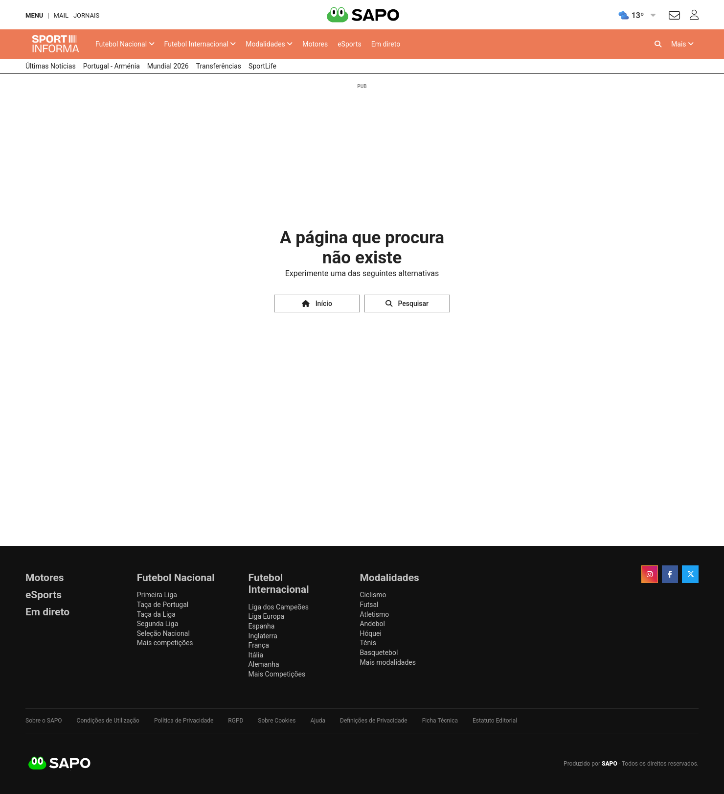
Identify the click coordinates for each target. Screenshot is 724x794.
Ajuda (317, 720)
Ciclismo (373, 595)
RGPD (235, 720)
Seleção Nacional (163, 633)
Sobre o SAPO (43, 720)
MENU (34, 15)
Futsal (369, 604)
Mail (60, 15)
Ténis (368, 643)
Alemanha (264, 664)
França (259, 645)
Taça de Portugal (162, 604)
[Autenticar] (674, 17)
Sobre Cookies (276, 720)
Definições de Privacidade (373, 720)
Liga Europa (267, 616)
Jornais (86, 15)
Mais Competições (277, 674)
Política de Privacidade (183, 720)
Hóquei (370, 633)
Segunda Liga (157, 624)
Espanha (262, 626)
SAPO (59, 763)
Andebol (372, 624)
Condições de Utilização (108, 720)
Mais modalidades (388, 662)
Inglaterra (263, 636)
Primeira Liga (157, 595)
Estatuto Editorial (495, 720)
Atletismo (374, 614)
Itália (256, 655)
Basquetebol (379, 652)
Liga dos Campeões (279, 607)
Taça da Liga (156, 614)
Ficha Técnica (440, 720)
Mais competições (165, 643)
